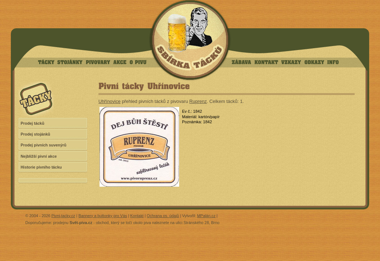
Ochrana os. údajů (163, 216)
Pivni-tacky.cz (63, 216)
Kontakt (137, 216)
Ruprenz (198, 101)
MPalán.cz (206, 216)
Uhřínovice (109, 101)
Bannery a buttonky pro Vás (103, 216)
